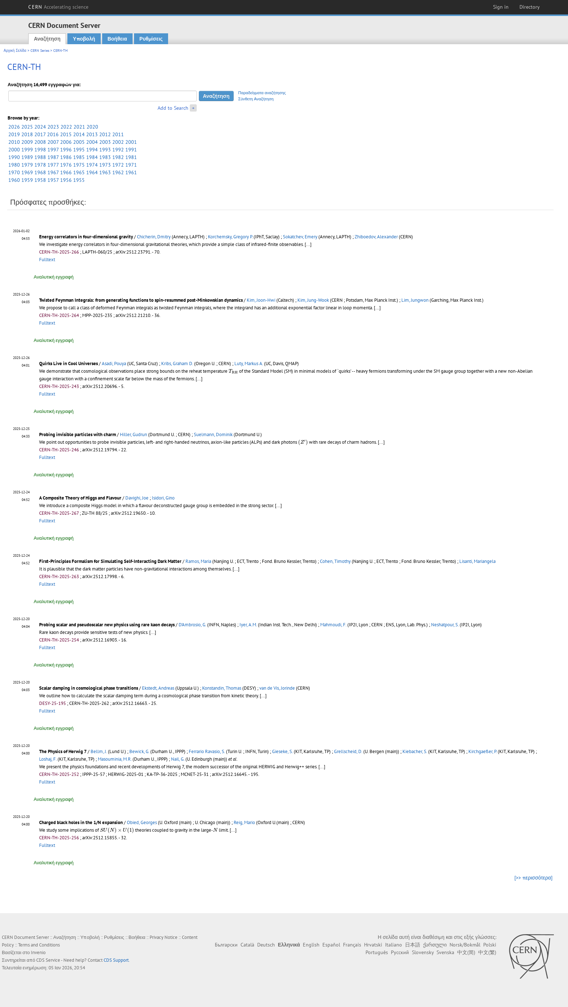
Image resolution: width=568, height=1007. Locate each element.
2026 (14, 127)
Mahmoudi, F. (333, 625)
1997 (53, 149)
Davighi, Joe (137, 498)
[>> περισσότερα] (533, 877)
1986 (66, 157)
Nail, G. (177, 759)
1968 (40, 172)
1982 (118, 157)
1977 (53, 165)
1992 (118, 149)
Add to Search (173, 108)
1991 (131, 149)
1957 (53, 180)
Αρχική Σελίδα (15, 50)
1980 (14, 165)
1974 (92, 165)
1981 (131, 157)
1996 (66, 149)
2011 (118, 134)
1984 (92, 157)
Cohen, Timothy (335, 561)
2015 (66, 134)
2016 (53, 134)
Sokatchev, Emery (300, 237)
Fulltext (47, 259)
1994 (92, 149)
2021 (79, 127)
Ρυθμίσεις (151, 38)
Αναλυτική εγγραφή (54, 277)
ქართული (435, 944)
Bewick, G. (139, 751)
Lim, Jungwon (415, 300)
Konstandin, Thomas (221, 688)
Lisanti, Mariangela (477, 561)
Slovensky (423, 952)
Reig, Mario (244, 822)
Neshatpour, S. (445, 625)
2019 (14, 134)
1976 (66, 165)
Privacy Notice (164, 937)
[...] (308, 244)
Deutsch (266, 944)
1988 (40, 157)
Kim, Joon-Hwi (261, 300)
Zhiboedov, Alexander (376, 237)
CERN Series (39, 50)
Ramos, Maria (198, 561)
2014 (79, 134)
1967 (53, 172)
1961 (131, 172)
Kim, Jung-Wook (313, 300)
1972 (118, 165)
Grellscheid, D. (348, 751)
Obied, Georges (142, 822)
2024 (40, 127)
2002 (118, 142)
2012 (105, 134)
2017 (40, 134)
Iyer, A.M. (248, 625)
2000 (14, 149)
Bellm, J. (99, 751)
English (311, 944)
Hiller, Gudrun (133, 434)
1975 (79, 165)
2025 (27, 127)
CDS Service (48, 960)
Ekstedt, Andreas (158, 688)
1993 (105, 149)
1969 (27, 172)
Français (352, 944)
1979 (27, 165)
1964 (92, 172)
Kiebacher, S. (414, 751)
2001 (131, 142)
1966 (66, 172)
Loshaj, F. (48, 759)
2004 (92, 142)
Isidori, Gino (163, 498)
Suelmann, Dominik (213, 434)
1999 (27, 149)
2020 (92, 127)
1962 (118, 172)
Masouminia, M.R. (114, 759)
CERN (58, 7)
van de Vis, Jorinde (277, 688)
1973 (105, 165)
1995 (79, 149)
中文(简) (466, 952)
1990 (14, 157)
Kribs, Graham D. (177, 363)
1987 (53, 157)
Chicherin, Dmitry (154, 237)
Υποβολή (84, 38)
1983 (105, 157)
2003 (105, 142)
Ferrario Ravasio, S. (207, 751)
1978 (40, 165)
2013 (92, 134)
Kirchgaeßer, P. (482, 751)
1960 (14, 180)
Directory (529, 7)
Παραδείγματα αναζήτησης (262, 92)
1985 (79, 157)
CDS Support (116, 960)
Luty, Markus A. (248, 363)
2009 (27, 142)
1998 (40, 149)
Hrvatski (373, 944)
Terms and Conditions (39, 945)
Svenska (445, 952)
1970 (14, 172)
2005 (79, 142)
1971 (131, 165)
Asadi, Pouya (114, 363)
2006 (66, 142)
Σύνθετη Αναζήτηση (256, 98)
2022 (66, 127)
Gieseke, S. (282, 751)
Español (331, 944)
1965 (79, 172)
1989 (27, 157)
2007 (53, 142)
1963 (105, 172)
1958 (40, 180)
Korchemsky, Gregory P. (230, 237)
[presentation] (233, 371)
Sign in (501, 7)
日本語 (412, 944)
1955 (79, 180)
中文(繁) (487, 952)
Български (226, 944)
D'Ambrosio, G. (192, 625)
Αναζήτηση (47, 38)
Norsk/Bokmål (465, 944)
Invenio (38, 952)
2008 (40, 142)
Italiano (393, 944)
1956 (66, 180)
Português (377, 952)
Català (247, 944)
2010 (14, 142)
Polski (489, 944)
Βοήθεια (117, 38)
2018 (27, 134)
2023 (53, 127)
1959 (27, 180)
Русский (400, 952)
